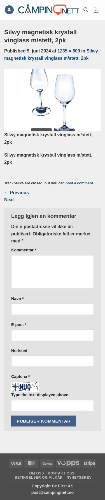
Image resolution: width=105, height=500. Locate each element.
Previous (16, 192)
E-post (18, 324)
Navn (17, 298)
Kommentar (23, 250)
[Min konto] (9, 10)
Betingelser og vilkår (39, 478)
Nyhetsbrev (79, 478)
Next (12, 199)
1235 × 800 (68, 51)
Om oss (36, 473)
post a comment (79, 183)
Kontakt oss (61, 473)
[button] (85, 9)
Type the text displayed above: (40, 395)
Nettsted (19, 350)
